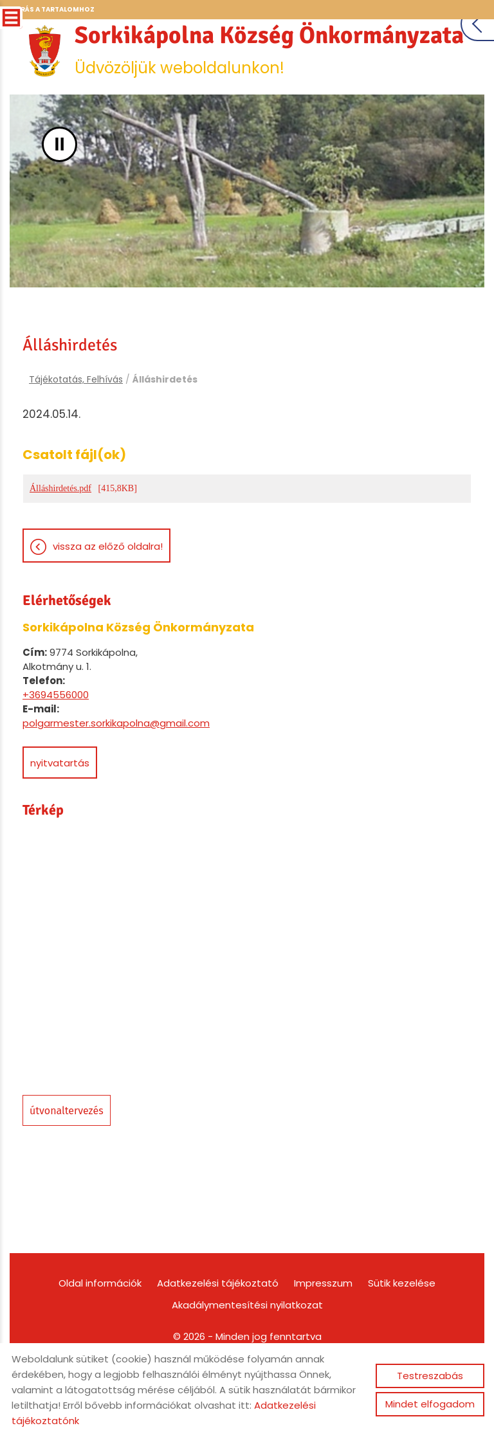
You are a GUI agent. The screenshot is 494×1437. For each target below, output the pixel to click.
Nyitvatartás (59, 816)
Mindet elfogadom (430, 1404)
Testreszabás (430, 1375)
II (59, 194)
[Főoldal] (247, 45)
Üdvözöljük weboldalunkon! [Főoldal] (247, 101)
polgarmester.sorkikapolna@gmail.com (116, 776)
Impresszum (323, 1336)
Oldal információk (100, 1336)
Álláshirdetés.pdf (60, 542)
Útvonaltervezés (67, 1164)
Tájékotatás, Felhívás (76, 430)
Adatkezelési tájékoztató (218, 1336)
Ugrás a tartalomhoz (52, 9)
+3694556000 (56, 748)
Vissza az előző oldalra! (108, 599)
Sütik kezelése (401, 1336)
